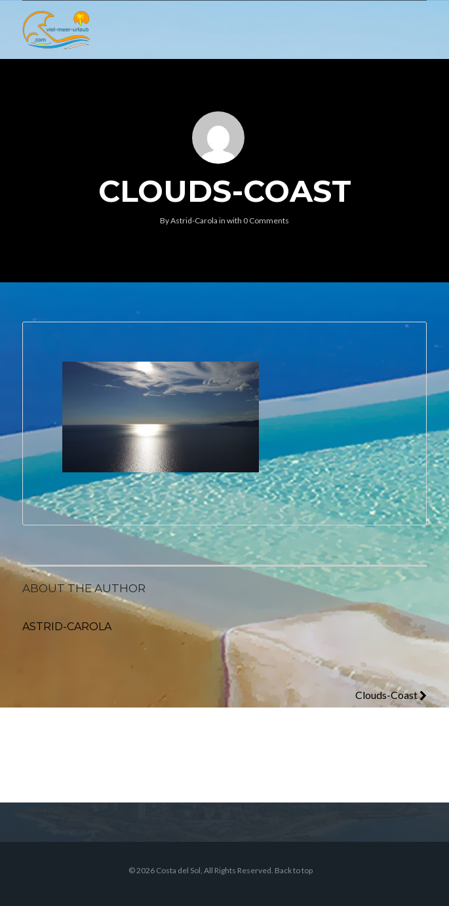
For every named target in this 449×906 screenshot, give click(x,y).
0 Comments (266, 220)
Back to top (294, 870)
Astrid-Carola (194, 220)
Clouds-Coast (391, 695)
